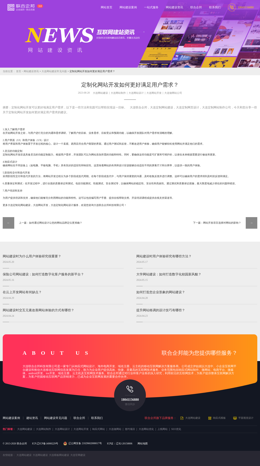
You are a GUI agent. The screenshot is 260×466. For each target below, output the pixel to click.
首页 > (20, 71)
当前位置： (9, 71)
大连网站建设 (100, 93)
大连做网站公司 (173, 93)
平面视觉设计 (246, 418)
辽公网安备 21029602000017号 (82, 443)
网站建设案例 (11, 418)
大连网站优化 (146, 429)
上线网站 (162, 429)
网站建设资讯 (31, 71)
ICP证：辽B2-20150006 (119, 443)
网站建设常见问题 (55, 418)
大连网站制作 (118, 93)
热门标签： (9, 429)
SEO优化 (176, 429)
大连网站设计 (136, 93)
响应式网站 (98, 429)
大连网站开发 (154, 93)
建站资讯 (32, 418)
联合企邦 (79, 418)
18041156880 (130, 399)
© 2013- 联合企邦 (15, 443)
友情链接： (9, 455)
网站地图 (143, 443)
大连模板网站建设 (59, 455)
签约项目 (130, 429)
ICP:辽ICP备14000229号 (45, 443)
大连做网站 (115, 429)
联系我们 (97, 418)
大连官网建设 (77, 455)
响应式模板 (219, 418)
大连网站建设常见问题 (54, 71)
